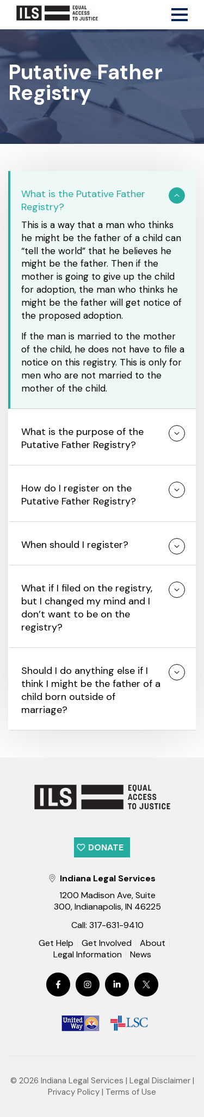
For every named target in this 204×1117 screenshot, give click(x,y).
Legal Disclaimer (159, 1080)
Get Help (56, 943)
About (152, 943)
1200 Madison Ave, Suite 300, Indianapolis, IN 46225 (107, 900)
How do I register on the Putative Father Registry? (78, 495)
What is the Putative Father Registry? (83, 200)
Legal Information (87, 954)
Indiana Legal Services (82, 1080)
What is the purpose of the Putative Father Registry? (82, 438)
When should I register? (74, 544)
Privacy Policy (74, 1092)
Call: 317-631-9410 (107, 925)
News (140, 955)
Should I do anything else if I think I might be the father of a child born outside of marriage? (90, 690)
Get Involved (107, 943)
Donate (105, 847)
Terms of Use (131, 1092)
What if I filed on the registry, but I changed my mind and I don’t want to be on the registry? (86, 608)
